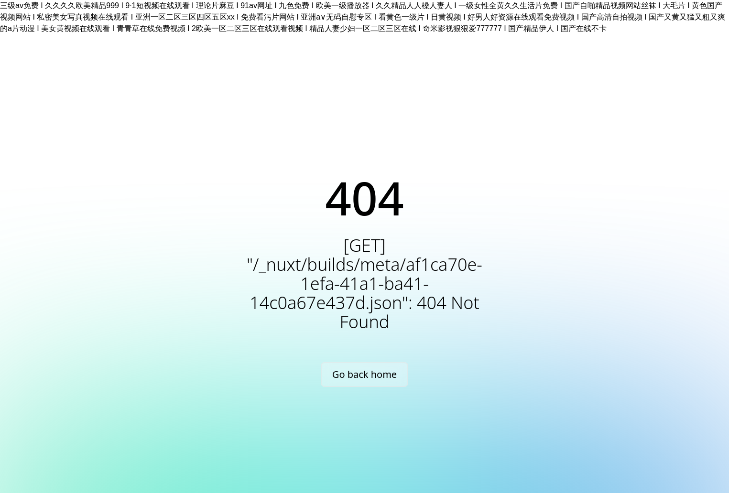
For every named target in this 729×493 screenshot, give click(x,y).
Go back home (364, 374)
